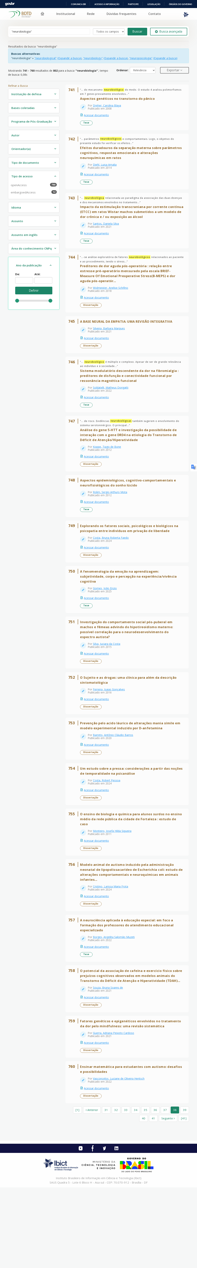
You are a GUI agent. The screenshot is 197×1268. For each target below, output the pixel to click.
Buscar (137, 31)
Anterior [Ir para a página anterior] (92, 1190)
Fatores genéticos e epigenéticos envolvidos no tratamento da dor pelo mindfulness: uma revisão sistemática (124, 1096)
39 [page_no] (184, 1190)
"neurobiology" (93, 58)
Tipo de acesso (22, 176)
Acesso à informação (106, 4)
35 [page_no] (145, 1190)
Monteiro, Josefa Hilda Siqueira (114, 882)
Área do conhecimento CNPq (31, 248)
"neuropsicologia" (140, 58)
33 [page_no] (126, 1190)
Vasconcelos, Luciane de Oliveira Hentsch (120, 1157)
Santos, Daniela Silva (108, 232)
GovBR (10, 4)
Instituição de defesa (26, 94)
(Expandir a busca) (69, 58)
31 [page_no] (106, 1190)
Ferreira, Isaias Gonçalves (111, 730)
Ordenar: (122, 70)
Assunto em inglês (24, 235)
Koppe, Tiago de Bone (109, 470)
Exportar (173, 70)
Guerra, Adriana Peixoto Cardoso (115, 1108)
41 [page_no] (153, 1199)
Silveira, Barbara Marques (111, 344)
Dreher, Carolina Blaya (109, 107)
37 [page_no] (165, 1190)
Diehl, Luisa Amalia (107, 170)
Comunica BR (78, 4)
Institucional (65, 14)
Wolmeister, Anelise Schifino (112, 300)
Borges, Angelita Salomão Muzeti (116, 995)
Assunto (17, 221)
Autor (15, 135)
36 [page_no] (155, 1190)
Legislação (153, 4)
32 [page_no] (116, 1190)
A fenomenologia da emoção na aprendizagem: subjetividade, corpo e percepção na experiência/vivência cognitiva (130, 610)
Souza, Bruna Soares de (110, 1054)
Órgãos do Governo (180, 4)
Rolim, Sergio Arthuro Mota (112, 519)
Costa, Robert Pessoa (108, 828)
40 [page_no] (143, 1199)
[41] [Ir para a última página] (183, 1199)
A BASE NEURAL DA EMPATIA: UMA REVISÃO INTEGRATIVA (128, 337)
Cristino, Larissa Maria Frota (112, 941)
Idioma (16, 207)
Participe (133, 4)
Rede (91, 14)
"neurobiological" (45, 58)
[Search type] (109, 31)
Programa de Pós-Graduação (31, 121)
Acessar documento (98, 117)
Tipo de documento (25, 163)
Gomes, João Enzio (107, 622)
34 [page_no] (135, 1190)
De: (17, 274)
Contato (154, 14)
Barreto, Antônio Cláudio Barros (115, 779)
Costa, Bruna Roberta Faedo (113, 568)
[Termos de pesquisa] (50, 31)
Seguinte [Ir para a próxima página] (168, 1199)
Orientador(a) (21, 149)
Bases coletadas (23, 108)
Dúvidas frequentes (121, 14)
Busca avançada (168, 31)
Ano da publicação (29, 265)
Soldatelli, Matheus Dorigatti (112, 407)
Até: (37, 274)
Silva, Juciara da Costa (108, 681)
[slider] (17, 301)
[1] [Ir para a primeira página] (77, 1190)
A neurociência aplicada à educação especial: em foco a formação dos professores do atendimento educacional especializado (129, 983)
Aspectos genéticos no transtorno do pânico (119, 100)
